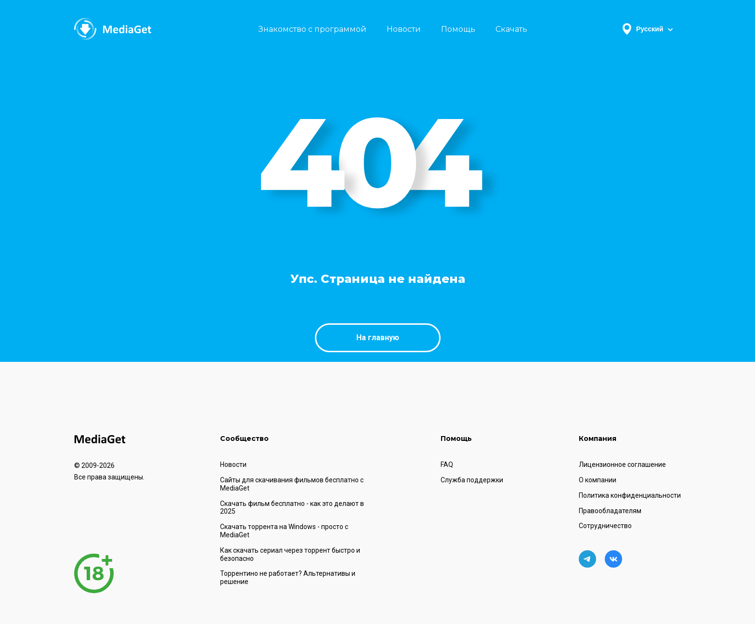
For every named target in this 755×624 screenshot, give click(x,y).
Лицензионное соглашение (622, 464)
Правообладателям (610, 511)
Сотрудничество (605, 526)
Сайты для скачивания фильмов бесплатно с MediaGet (292, 484)
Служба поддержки (472, 480)
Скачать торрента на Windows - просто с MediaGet (284, 531)
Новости (404, 29)
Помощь (458, 29)
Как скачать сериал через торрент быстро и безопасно (290, 554)
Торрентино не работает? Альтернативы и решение (287, 577)
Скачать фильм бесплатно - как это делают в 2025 (292, 508)
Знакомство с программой (312, 29)
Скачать (511, 29)
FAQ (447, 464)
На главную (377, 337)
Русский (648, 29)
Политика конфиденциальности (630, 495)
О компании (597, 480)
